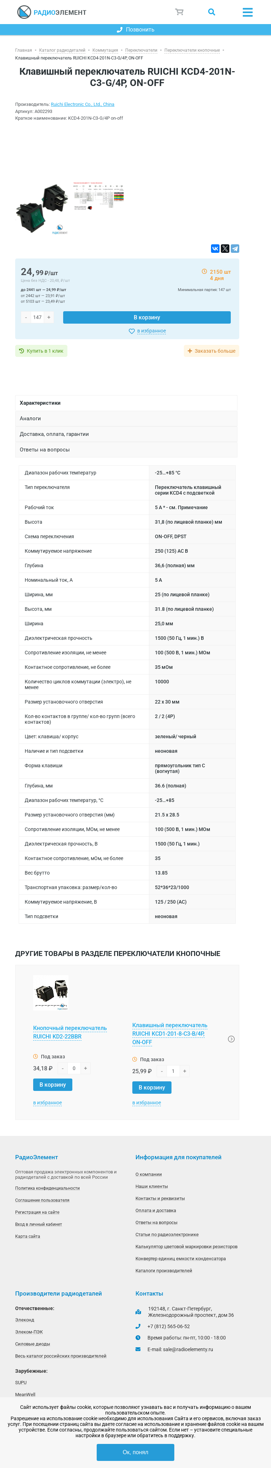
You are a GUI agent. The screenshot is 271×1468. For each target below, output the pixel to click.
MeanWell (25, 1394)
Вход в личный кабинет (38, 1224)
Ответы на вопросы (156, 1222)
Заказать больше (215, 351)
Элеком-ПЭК (29, 1332)
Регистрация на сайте (37, 1212)
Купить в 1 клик (45, 351)
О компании (149, 1174)
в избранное (151, 331)
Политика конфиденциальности (47, 1188)
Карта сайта (27, 1236)
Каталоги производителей (164, 1270)
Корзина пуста (180, 12)
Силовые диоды (32, 1344)
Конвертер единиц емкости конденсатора (181, 1258)
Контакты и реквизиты (160, 1198)
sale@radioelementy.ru (188, 1349)
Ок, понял (136, 1452)
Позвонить (136, 29)
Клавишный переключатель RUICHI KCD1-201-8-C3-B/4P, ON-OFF (169, 1034)
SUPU (20, 1382)
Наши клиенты (152, 1186)
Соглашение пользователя (42, 1200)
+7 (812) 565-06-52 (168, 1326)
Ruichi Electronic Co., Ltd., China (82, 104)
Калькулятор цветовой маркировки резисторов (186, 1246)
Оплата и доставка (156, 1210)
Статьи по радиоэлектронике (167, 1234)
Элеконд (24, 1319)
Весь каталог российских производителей (61, 1356)
